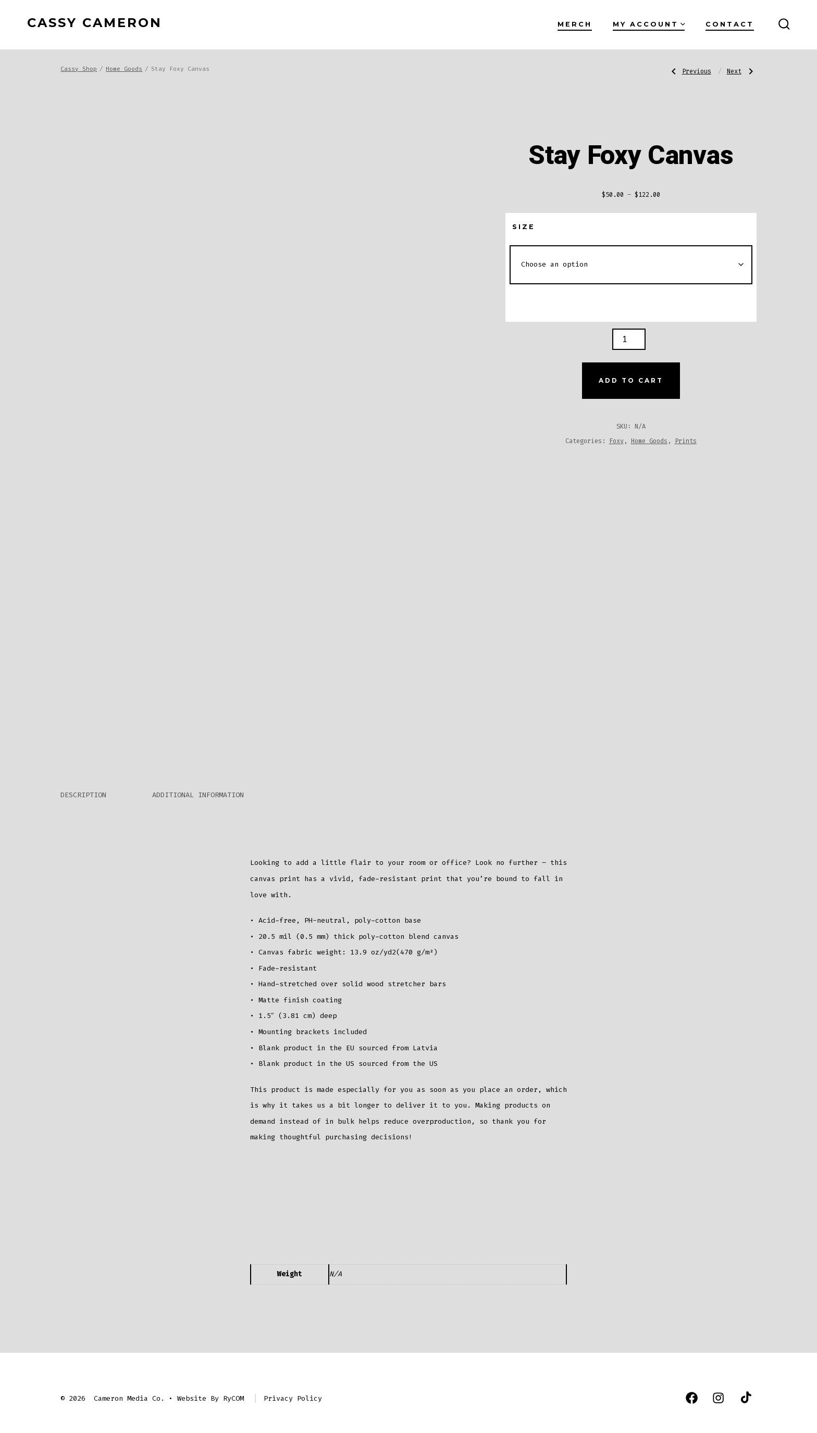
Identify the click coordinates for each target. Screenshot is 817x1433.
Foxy (616, 441)
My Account (649, 24)
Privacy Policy (293, 1386)
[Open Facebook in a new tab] (691, 1386)
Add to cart (631, 380)
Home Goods (124, 69)
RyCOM (233, 1386)
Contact (729, 24)
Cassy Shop (78, 69)
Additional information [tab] (198, 782)
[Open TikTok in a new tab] (745, 1386)
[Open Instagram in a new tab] (718, 1386)
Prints (686, 441)
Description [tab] (83, 782)
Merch (575, 24)
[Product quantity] (629, 339)
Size (523, 227)
